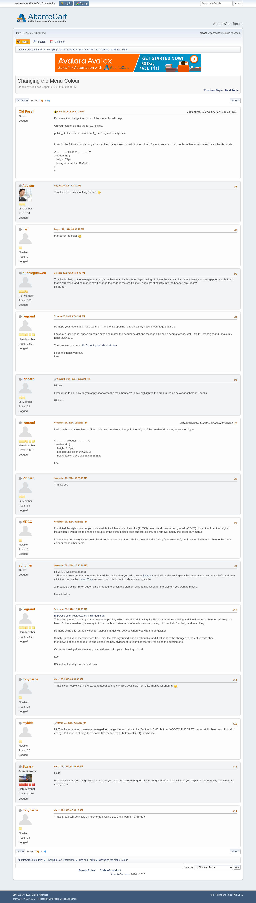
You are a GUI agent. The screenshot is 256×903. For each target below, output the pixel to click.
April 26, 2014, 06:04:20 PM (71, 111)
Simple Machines (40, 895)
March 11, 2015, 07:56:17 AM (68, 810)
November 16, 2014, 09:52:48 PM (73, 379)
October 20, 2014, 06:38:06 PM (69, 273)
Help (212, 895)
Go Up (20, 851)
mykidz (27, 723)
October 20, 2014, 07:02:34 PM (69, 316)
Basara (27, 766)
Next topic (232, 90)
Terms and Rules (224, 895)
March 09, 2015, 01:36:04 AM (68, 766)
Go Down (22, 100)
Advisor (28, 185)
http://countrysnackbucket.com (99, 345)
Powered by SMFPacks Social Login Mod (57, 899)
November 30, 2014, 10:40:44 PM (70, 565)
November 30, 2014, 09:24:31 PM (70, 522)
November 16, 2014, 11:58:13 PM (70, 422)
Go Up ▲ (238, 895)
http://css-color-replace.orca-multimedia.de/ (79, 615)
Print (235, 100)
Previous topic (213, 90)
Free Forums (29, 899)
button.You (85, 579)
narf (25, 229)
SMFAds (16, 899)
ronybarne (30, 679)
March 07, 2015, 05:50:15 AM (71, 723)
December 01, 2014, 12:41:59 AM (70, 609)
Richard (28, 379)
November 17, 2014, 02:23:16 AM (70, 478)
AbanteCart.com (120, 874)
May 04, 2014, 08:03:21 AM (67, 185)
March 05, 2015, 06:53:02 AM (68, 679)
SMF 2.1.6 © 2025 (21, 895)
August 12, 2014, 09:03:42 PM (69, 229)
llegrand (28, 316)
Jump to (188, 867)
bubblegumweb (34, 273)
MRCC (27, 522)
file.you (147, 575)
